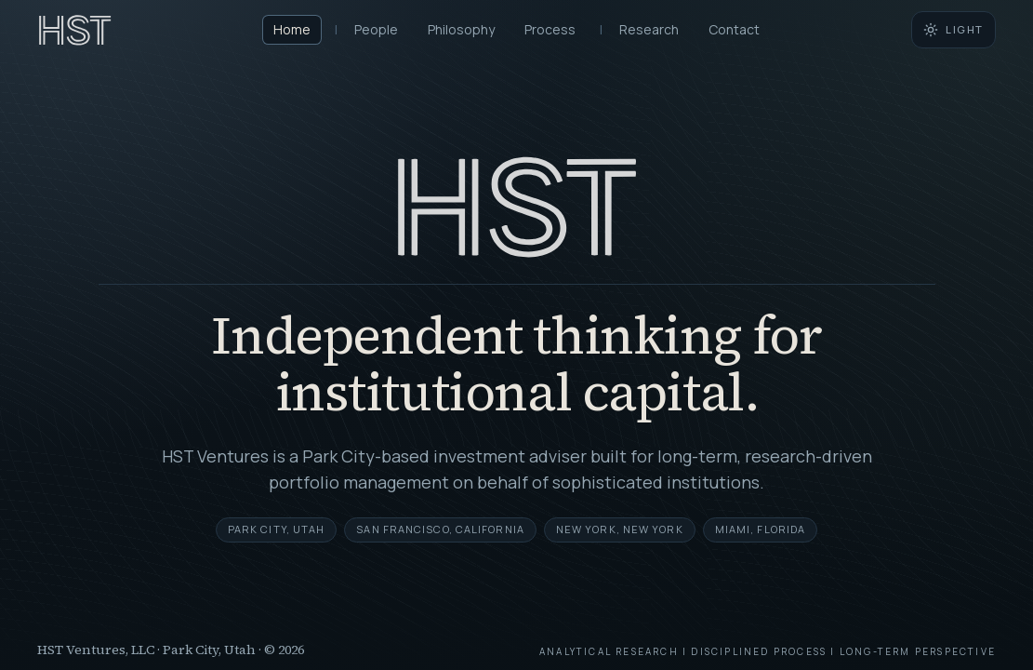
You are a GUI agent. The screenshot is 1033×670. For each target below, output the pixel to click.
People (376, 29)
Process (550, 29)
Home (292, 29)
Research (649, 29)
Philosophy (461, 29)
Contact (734, 29)
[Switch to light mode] (953, 29)
